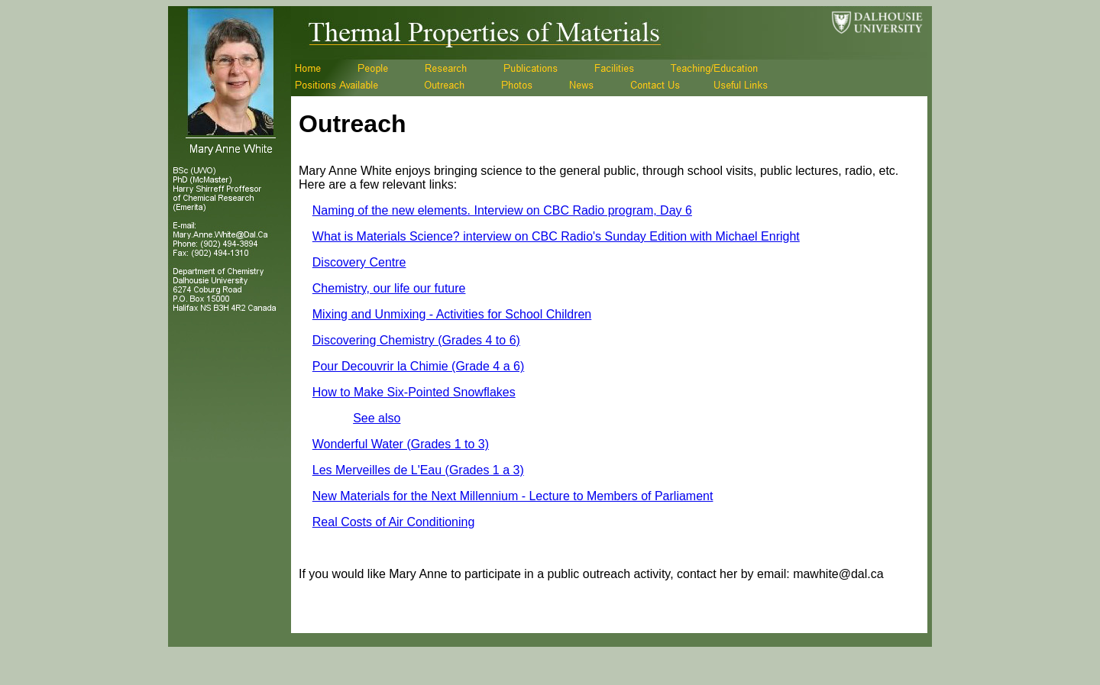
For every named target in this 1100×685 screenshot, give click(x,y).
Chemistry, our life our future (389, 288)
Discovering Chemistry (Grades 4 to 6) (416, 340)
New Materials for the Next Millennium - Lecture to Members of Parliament (512, 496)
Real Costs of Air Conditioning (393, 521)
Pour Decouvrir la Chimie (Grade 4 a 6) (418, 366)
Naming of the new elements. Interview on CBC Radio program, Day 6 (502, 210)
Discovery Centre (359, 262)
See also (376, 418)
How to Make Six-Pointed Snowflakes (414, 392)
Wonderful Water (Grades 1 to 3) (400, 444)
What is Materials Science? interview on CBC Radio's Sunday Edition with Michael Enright (556, 236)
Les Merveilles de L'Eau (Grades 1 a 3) (418, 470)
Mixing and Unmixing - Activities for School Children (451, 314)
